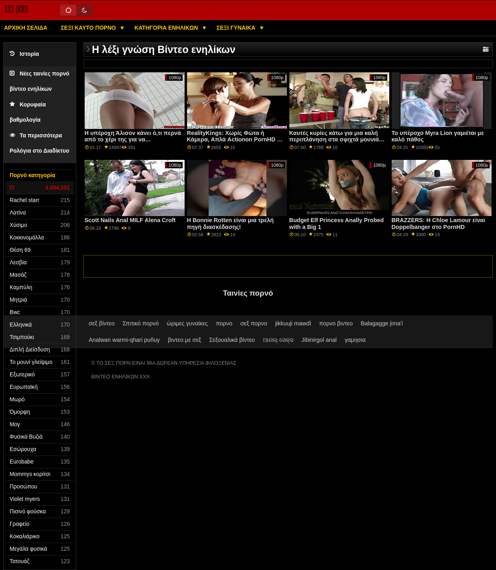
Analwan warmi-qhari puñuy (124, 340)
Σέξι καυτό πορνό (89, 28)
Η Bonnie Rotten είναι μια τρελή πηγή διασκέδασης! (230, 223)
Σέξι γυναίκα (237, 28)
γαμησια (355, 340)
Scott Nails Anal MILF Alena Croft (130, 220)
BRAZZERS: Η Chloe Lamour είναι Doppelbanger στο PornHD (438, 223)
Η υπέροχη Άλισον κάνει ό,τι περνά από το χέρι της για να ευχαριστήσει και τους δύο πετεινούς (133, 143)
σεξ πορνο (253, 323)
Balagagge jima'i (382, 323)
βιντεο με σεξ (184, 340)
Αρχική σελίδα (25, 28)
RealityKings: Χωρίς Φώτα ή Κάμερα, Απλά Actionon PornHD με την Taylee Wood (235, 139)
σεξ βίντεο (101, 323)
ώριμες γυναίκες (187, 323)
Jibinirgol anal (319, 340)
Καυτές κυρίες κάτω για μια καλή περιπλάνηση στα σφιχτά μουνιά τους (334, 139)
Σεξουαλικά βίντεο (232, 340)
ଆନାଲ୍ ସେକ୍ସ (278, 340)
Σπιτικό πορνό (140, 323)
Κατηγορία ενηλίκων (166, 28)
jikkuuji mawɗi (293, 323)
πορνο (224, 323)
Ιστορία (24, 54)
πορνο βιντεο (336, 323)
